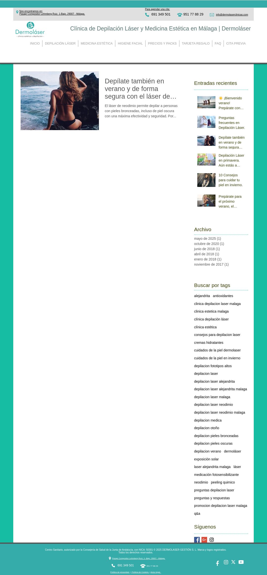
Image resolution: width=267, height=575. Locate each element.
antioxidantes (223, 296)
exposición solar (206, 459)
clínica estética (205, 327)
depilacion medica (208, 420)
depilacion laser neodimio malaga (219, 412)
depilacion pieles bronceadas (216, 436)
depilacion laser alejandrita (214, 381)
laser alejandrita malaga (212, 467)
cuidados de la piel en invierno (217, 358)
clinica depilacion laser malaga (217, 304)
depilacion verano (207, 451)
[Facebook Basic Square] (197, 540)
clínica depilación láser (211, 319)
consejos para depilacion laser (217, 335)
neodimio (201, 482)
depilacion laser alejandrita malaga (220, 389)
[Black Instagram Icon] (211, 540)
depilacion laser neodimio (213, 405)
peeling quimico (223, 482)
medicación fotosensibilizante (216, 475)
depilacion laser (206, 374)
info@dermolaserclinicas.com (232, 14)
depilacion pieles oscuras (213, 443)
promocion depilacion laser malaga (220, 506)
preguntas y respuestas (212, 498)
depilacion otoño (206, 428)
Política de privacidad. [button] (120, 572)
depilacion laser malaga (212, 397)
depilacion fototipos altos (213, 366)
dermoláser (232, 451)
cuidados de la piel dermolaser (217, 350)
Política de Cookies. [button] (140, 572)
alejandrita (202, 296)
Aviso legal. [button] (155, 572)
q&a (197, 513)
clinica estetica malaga (211, 311)
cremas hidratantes (208, 343)
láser (237, 467)
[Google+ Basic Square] (204, 540)
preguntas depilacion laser (214, 490)
